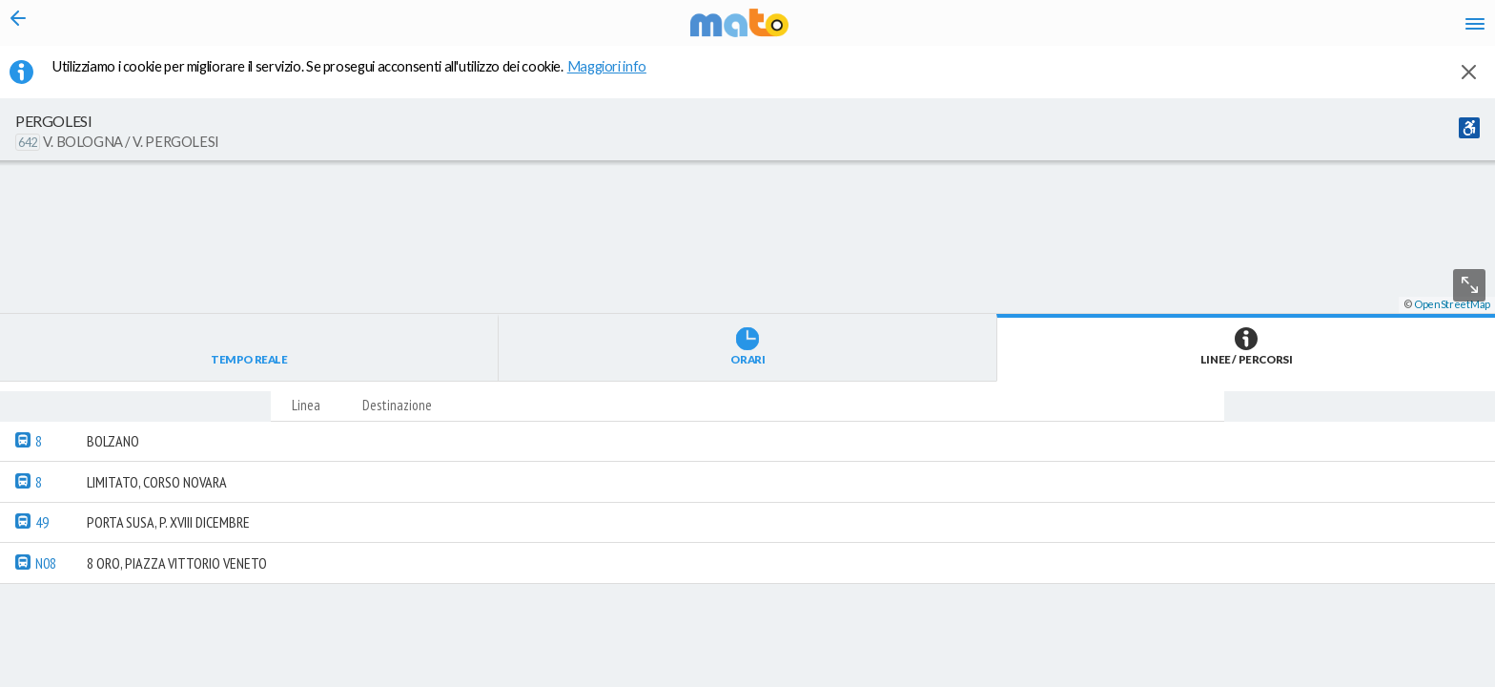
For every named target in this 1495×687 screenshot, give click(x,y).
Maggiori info (616, 77)
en (1236, 28)
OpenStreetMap (1452, 679)
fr (1273, 28)
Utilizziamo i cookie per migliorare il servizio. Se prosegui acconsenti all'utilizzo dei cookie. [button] (361, 77)
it (1201, 28)
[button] (510, 630)
